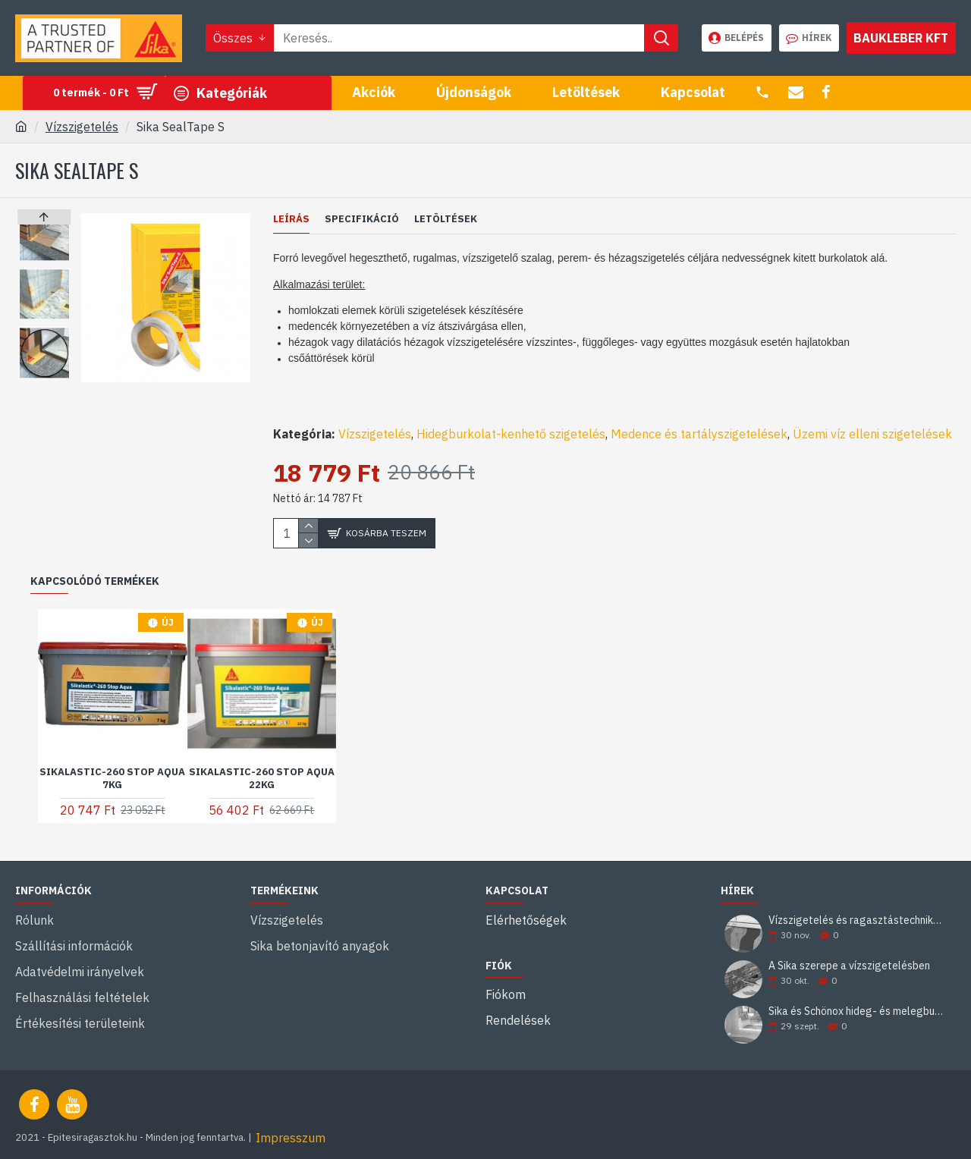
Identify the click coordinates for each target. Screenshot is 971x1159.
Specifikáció (362, 219)
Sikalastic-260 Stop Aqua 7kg (112, 759)
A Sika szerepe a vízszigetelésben (849, 947)
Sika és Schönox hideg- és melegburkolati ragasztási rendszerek (857, 993)
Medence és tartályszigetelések (699, 415)
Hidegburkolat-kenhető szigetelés (510, 415)
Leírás (291, 219)
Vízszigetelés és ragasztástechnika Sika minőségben (857, 902)
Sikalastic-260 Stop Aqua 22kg (262, 759)
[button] (44, 374)
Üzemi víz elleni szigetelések (872, 415)
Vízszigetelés (82, 126)
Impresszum (290, 1119)
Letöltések (445, 219)
